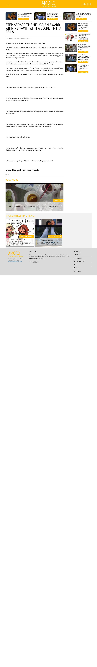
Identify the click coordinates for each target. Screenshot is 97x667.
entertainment (78, 653)
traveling (77, 662)
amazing (76, 659)
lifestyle (76, 643)
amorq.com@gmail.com (15, 653)
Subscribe (86, 4)
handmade (77, 646)
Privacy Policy (34, 653)
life (74, 656)
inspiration (77, 649)
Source (7, 566)
